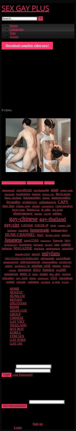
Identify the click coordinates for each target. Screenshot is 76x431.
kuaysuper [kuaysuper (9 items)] (38, 245)
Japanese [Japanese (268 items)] (13, 239)
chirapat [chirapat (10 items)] (36, 206)
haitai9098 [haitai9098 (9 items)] (23, 230)
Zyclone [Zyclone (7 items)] (65, 282)
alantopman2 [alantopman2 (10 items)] (8, 190)
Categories (17, 29)
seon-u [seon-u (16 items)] (66, 265)
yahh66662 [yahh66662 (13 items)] (33, 281)
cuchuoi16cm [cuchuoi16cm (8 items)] (48, 206)
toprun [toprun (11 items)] (32, 278)
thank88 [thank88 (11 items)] (44, 274)
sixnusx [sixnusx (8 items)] (12, 270)
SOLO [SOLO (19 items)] (37, 270)
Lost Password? (22, 374)
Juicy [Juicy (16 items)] (68, 240)
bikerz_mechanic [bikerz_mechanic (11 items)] (13, 197)
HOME (14, 288)
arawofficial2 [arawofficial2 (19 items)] (24, 190)
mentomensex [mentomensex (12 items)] (53, 248)
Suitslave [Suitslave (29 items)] (48, 270)
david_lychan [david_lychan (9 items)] (18, 210)
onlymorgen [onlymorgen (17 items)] (47, 258)
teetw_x (49, 182)
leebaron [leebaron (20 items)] (7, 248)
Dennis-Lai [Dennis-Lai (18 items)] (33, 209)
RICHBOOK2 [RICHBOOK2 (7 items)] (65, 262)
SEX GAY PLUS (25, 8)
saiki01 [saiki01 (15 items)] (9, 265)
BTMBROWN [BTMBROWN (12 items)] (29, 202)
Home (14, 25)
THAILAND (18, 325)
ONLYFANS (35, 182)
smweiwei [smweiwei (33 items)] (24, 270)
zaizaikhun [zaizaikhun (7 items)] (45, 282)
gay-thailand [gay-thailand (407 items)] (53, 219)
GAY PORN (18, 340)
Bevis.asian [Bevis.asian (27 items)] (63, 194)
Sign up (38, 424)
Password (8, 370)
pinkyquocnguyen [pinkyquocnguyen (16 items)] (30, 262)
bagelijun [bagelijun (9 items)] (36, 194)
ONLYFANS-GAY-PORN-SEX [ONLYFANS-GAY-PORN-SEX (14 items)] (22, 258)
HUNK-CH (17, 296)
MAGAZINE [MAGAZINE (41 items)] (23, 248)
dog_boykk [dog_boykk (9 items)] (57, 210)
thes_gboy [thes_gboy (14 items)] (54, 274)
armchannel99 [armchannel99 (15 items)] (41, 190)
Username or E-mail (15, 401)
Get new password (14, 406)
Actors (14, 36)
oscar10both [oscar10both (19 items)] (63, 258)
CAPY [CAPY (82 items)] (63, 201)
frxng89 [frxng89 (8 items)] (47, 213)
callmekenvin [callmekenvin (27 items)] (47, 202)
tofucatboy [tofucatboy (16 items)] (8, 278)
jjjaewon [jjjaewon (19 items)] (58, 240)
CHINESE (17, 318)
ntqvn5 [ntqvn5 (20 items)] (36, 254)
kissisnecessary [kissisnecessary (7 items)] (10, 245)
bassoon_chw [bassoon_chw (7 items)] (48, 194)
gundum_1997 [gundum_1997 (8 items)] (64, 225)
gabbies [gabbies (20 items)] (57, 213)
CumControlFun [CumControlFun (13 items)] (64, 206)
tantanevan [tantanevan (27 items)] (11, 274)
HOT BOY (17, 329)
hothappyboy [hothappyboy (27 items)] (59, 230)
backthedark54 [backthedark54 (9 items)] (23, 194)
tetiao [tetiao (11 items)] (35, 274)
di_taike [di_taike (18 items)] (45, 209)
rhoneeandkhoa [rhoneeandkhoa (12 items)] (49, 262)
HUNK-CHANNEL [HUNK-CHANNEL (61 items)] (20, 235)
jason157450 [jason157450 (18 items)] (31, 240)
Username (8, 366)
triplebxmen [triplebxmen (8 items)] (43, 278)
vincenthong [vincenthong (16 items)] (66, 278)
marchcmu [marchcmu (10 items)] (39, 248)
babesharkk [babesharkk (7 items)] (10, 194)
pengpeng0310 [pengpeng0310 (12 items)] (10, 262)
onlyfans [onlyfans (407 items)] (51, 253)
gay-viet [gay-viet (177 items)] (11, 224)
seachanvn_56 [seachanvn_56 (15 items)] (22, 265)
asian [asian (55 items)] (55, 190)
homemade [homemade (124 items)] (39, 229)
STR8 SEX (17, 336)
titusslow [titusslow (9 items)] (66, 274)
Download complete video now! (27, 45)
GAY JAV (16, 343)
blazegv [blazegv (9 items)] (46, 198)
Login (6, 374)
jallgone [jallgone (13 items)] (66, 235)
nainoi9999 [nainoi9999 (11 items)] (67, 248)
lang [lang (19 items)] (56, 244)
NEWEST (16, 292)
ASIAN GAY (18, 310)
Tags (13, 33)
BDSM (14, 307)
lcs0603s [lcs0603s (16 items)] (66, 244)
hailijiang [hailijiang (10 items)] (12, 230)
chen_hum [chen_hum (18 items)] (8, 206)
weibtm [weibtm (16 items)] (10, 281)
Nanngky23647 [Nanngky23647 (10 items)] (22, 254)
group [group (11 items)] (53, 225)
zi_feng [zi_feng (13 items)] (56, 281)
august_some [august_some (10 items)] (66, 190)
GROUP (15, 314)
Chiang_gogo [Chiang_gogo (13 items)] (23, 206)
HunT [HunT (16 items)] (40, 235)
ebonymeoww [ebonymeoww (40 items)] (23, 213)
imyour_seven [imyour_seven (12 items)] (52, 235)
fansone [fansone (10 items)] (38, 213)
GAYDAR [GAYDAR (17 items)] (27, 225)
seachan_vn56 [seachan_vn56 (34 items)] (41, 266)
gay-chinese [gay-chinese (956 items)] (23, 219)
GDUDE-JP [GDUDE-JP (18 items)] (41, 225)
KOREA (15, 332)
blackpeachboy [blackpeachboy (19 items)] (32, 197)
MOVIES (16, 299)
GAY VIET (17, 321)
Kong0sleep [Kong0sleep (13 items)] (25, 244)
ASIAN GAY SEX (14, 182)
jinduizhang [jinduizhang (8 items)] (45, 240)
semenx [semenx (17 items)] (56, 265)
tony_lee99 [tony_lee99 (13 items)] (22, 278)
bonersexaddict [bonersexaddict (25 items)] (61, 197)
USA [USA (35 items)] (53, 278)
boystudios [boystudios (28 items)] (13, 202)
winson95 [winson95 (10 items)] (21, 282)
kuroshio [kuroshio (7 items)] (48, 245)
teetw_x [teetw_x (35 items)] (25, 274)
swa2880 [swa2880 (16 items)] (61, 270)
